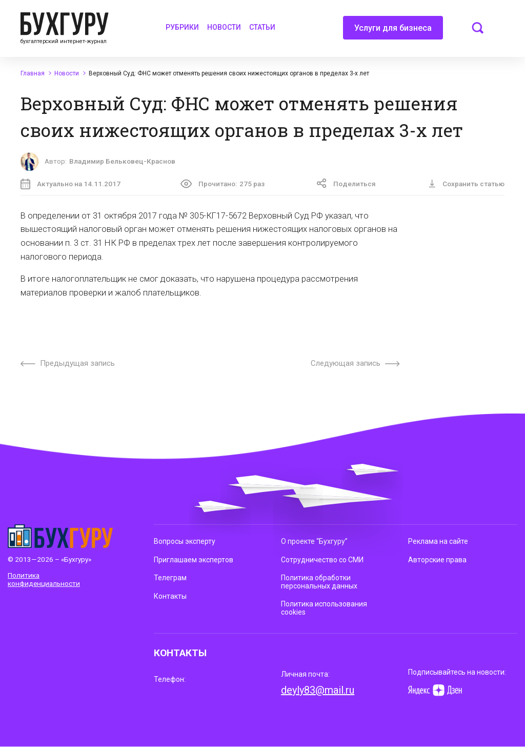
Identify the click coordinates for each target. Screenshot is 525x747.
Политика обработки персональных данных (319, 582)
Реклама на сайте (438, 541)
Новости (224, 27)
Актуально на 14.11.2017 (70, 184)
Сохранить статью (466, 184)
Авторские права (437, 560)
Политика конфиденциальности (44, 579)
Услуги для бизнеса (393, 31)
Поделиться (346, 183)
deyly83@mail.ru (317, 690)
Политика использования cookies (324, 608)
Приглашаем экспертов (193, 560)
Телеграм (170, 578)
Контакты (170, 596)
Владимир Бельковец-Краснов (122, 161)
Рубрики (182, 27)
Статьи (262, 27)
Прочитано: (222, 183)
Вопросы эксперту (184, 541)
